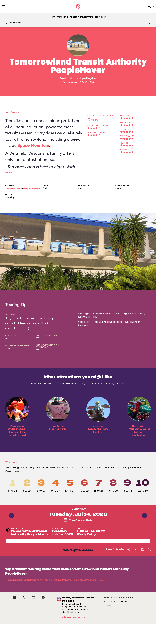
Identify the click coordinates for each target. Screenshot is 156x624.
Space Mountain (33, 145)
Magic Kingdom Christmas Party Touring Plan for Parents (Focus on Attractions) (54, 579)
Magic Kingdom (87, 78)
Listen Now (74, 617)
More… (9, 172)
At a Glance (15, 22)
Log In (150, 6)
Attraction (69, 78)
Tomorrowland (12, 188)
